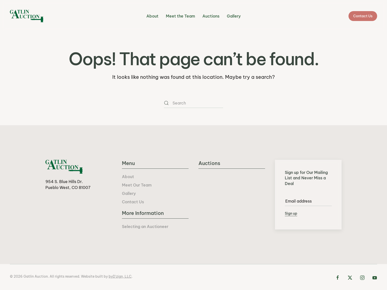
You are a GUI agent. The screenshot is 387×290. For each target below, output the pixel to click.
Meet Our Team (137, 185)
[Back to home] (26, 16)
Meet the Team (180, 16)
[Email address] (308, 201)
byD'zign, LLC (120, 276)
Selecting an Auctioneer (145, 226)
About (152, 16)
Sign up (291, 213)
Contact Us (362, 16)
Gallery (234, 16)
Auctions (210, 16)
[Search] (193, 103)
